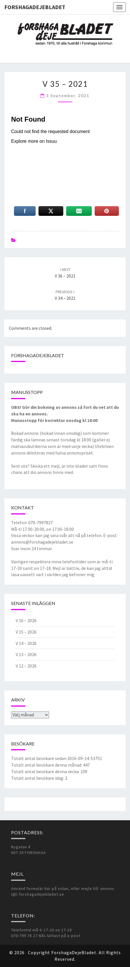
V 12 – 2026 (26, 666)
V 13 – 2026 (26, 654)
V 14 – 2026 (26, 643)
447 (86, 765)
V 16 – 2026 (26, 620)
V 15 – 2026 (26, 632)
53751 (96, 758)
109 (83, 771)
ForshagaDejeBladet (34, 7)
